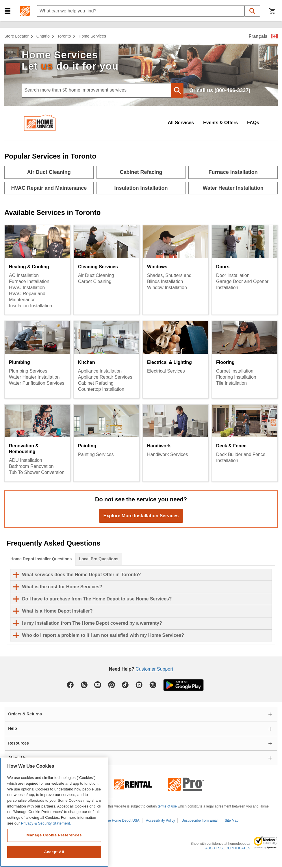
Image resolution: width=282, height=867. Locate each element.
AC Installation (24, 275)
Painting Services (96, 454)
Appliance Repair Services (105, 377)
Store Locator (16, 36)
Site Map (231, 820)
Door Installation (233, 275)
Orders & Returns (25, 714)
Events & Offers (220, 122)
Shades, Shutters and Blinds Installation (169, 278)
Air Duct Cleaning (96, 275)
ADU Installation (25, 460)
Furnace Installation (29, 281)
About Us (17, 757)
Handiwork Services (167, 454)
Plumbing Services (28, 371)
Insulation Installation (30, 305)
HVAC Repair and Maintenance (27, 296)
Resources (18, 743)
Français (258, 36)
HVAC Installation (27, 287)
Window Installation (167, 287)
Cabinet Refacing (96, 383)
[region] (54, 812)
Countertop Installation (101, 389)
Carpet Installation (234, 371)
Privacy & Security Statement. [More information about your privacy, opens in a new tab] (46, 823)
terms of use (167, 806)
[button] (7, 11)
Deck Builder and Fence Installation (241, 457)
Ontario (43, 36)
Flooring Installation (236, 377)
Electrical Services (166, 371)
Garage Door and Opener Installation (242, 284)
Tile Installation (231, 383)
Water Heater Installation (34, 377)
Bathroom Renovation (31, 466)
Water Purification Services (36, 383)
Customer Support (154, 669)
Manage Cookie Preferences (54, 835)
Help (12, 728)
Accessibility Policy (160, 820)
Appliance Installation (100, 371)
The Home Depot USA (122, 820)
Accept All (54, 852)
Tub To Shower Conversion (36, 472)
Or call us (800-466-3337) (219, 90)
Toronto (64, 36)
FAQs (253, 122)
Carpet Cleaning (95, 281)
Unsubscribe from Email (199, 820)
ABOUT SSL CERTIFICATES (227, 848)
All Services (181, 122)
